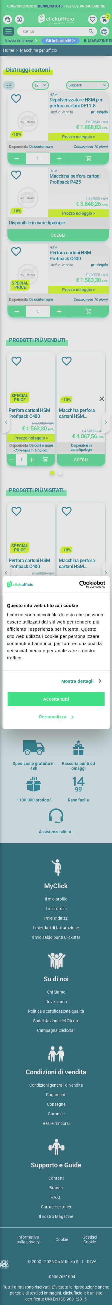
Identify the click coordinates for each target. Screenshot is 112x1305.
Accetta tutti (56, 699)
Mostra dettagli (77, 681)
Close (101, 399)
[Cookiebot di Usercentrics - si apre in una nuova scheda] (79, 584)
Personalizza (56, 716)
